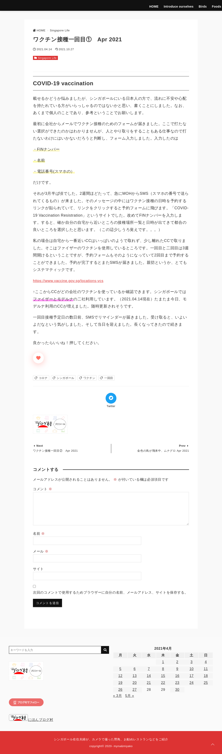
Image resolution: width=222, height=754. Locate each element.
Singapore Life (205, 5)
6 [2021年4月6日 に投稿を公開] (135, 669)
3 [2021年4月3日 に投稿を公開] (192, 662)
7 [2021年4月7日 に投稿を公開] (149, 669)
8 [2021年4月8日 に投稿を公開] (163, 669)
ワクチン (89, 378)
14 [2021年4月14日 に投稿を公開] (149, 676)
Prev (182, 445)
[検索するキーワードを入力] (55, 650)
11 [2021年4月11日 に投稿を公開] (206, 669)
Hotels (186, 5)
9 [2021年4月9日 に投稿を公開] (177, 669)
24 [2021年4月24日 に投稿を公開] (191, 683)
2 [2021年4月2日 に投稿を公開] (177, 662)
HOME (115, 5)
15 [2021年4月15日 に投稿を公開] (163, 676)
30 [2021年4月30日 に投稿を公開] (177, 689)
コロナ (43, 378)
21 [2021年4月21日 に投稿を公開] (149, 683)
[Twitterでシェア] (111, 398)
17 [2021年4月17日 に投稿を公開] (191, 676)
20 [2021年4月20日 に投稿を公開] (134, 683)
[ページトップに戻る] (213, 745)
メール (41, 551)
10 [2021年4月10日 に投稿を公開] (191, 669)
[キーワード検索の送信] (105, 650)
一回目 (108, 378)
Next (39, 445)
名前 (39, 533)
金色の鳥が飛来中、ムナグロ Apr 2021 (163, 450)
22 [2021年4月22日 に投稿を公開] (163, 683)
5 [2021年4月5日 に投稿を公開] (120, 669)
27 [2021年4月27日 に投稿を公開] (134, 689)
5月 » (129, 696)
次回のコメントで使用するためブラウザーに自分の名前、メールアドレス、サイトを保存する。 (110, 592)
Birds (159, 5)
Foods (172, 5)
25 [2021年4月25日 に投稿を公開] (206, 683)
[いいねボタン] (38, 358)
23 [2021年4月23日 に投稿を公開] (177, 683)
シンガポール (65, 378)
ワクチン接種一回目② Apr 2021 (55, 450)
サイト (38, 569)
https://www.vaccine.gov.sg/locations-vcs (70, 281)
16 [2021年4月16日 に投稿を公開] (177, 676)
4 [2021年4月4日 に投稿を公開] (206, 662)
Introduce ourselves (138, 5)
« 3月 (117, 696)
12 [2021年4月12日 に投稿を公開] (120, 676)
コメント (42, 489)
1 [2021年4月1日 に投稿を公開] (163, 662)
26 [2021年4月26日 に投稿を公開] (120, 689)
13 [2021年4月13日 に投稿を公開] (134, 676)
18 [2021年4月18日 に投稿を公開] (206, 676)
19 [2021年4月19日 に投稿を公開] (120, 683)
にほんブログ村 (31, 720)
